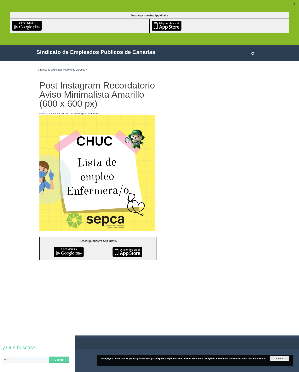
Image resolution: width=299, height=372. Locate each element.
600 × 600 (55, 113)
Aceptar (279, 358)
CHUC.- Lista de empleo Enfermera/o (81, 113)
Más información (257, 358)
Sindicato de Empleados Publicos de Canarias (61, 69)
